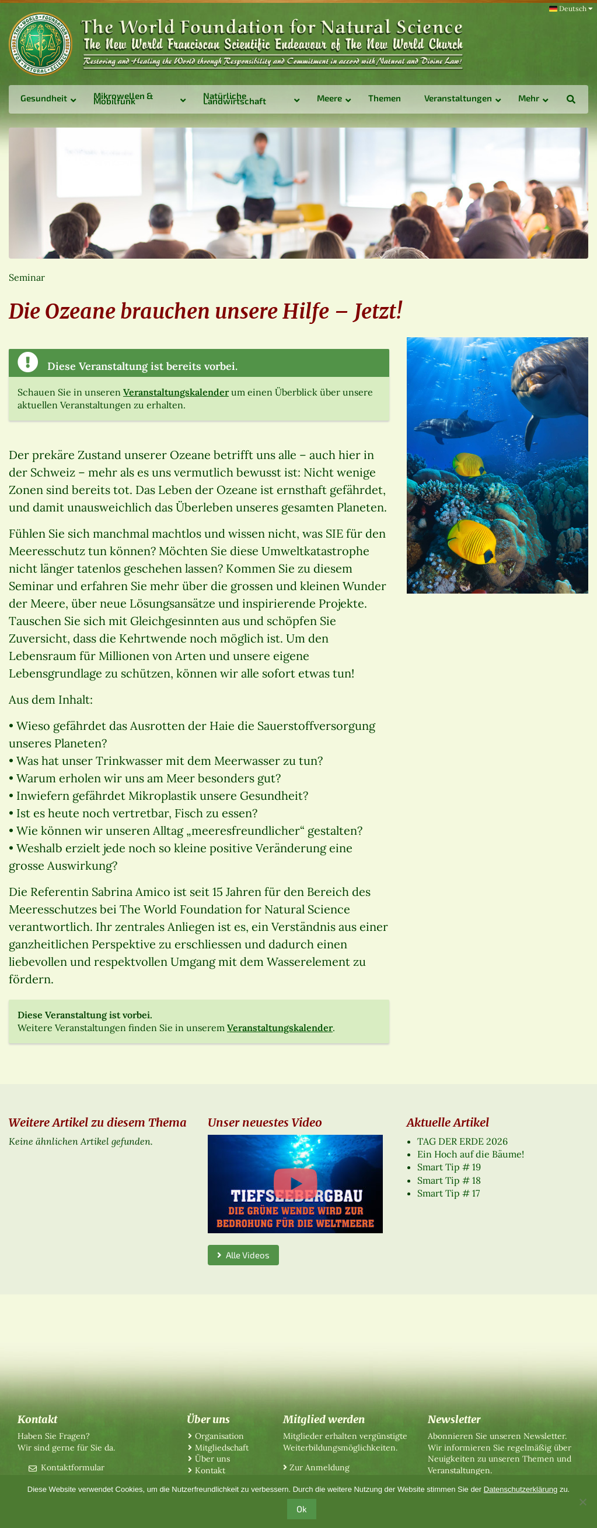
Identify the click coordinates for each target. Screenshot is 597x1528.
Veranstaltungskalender (176, 392)
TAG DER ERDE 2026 (462, 1141)
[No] (582, 1502)
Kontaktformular (72, 1467)
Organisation (219, 1436)
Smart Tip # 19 (449, 1167)
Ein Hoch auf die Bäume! (470, 1154)
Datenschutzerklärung (520, 1489)
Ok (301, 1509)
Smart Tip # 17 (448, 1193)
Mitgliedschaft (222, 1447)
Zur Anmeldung (319, 1467)
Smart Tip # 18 (449, 1180)
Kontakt (210, 1470)
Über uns (212, 1458)
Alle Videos (243, 1255)
